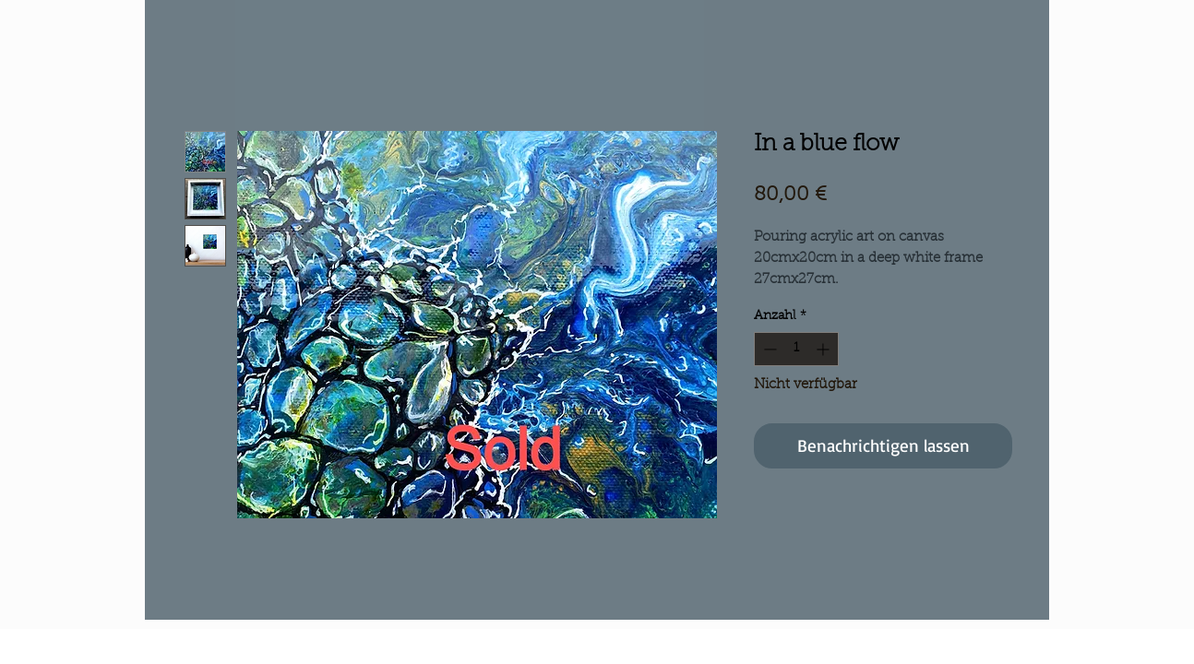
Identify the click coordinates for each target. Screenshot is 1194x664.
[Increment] (824, 349)
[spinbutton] (796, 349)
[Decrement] (768, 349)
